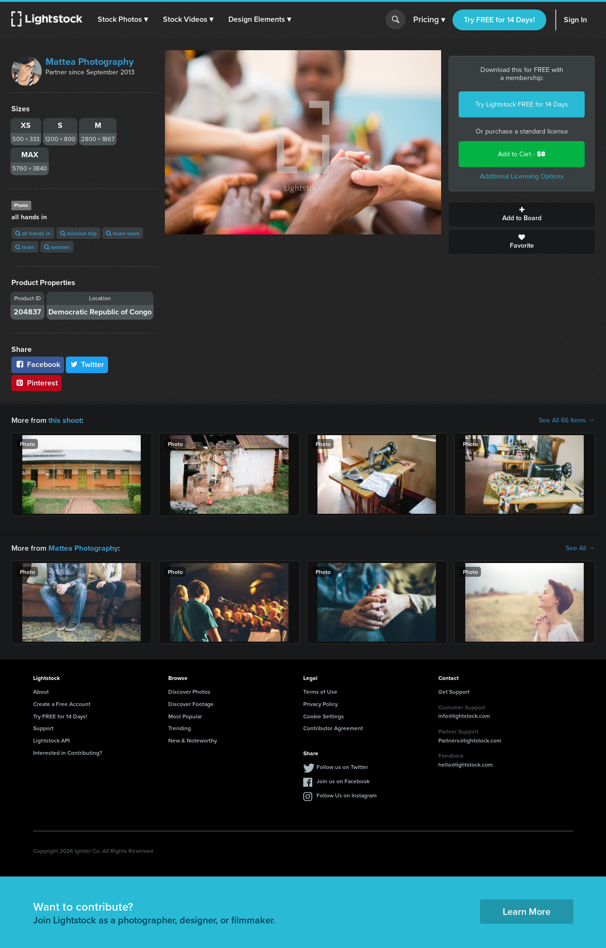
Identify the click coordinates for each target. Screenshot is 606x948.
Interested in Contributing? (67, 753)
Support (43, 728)
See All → (580, 548)
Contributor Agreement (333, 728)
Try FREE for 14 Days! (499, 19)
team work (122, 233)
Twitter (87, 364)
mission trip (78, 233)
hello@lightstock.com (465, 764)
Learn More (527, 911)
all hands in (33, 233)
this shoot (64, 420)
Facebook (37, 364)
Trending (179, 728)
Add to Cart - (521, 154)
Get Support (454, 692)
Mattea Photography (89, 61)
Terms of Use (320, 692)
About (41, 692)
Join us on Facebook (343, 781)
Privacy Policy (320, 704)
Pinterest (36, 382)
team (25, 247)
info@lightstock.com (464, 716)
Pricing (429, 19)
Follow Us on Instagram (347, 795)
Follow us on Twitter (342, 766)
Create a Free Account (61, 704)
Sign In (575, 19)
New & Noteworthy (192, 740)
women (57, 247)
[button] (123, 19)
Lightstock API (51, 740)
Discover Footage (191, 704)
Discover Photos (189, 692)
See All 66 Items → (567, 420)
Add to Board (521, 214)
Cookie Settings (323, 716)
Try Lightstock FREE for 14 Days (521, 104)
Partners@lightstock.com (469, 740)
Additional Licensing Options (522, 176)
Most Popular (185, 716)
